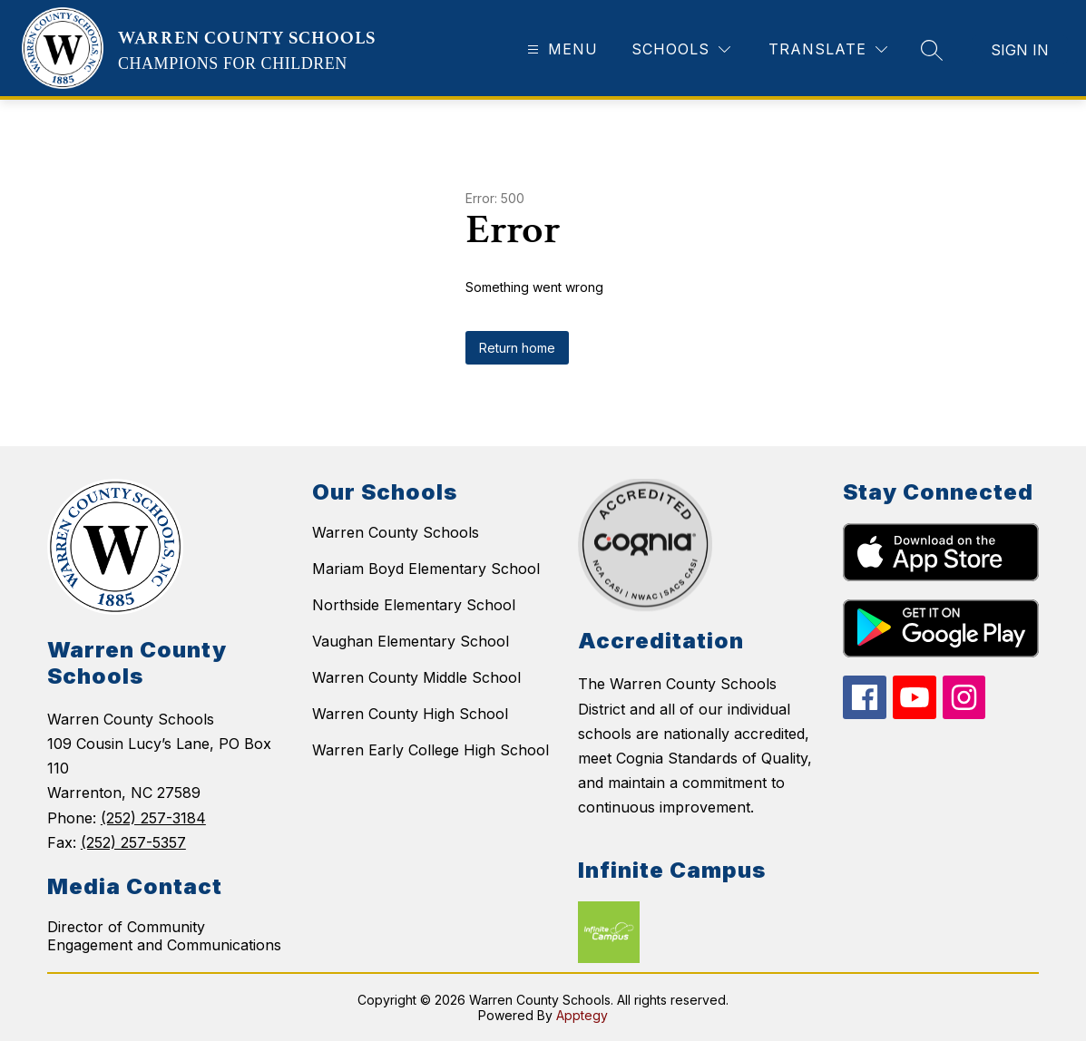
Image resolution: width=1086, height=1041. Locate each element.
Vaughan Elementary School (410, 641)
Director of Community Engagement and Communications (164, 936)
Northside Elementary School (413, 605)
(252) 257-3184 (153, 818)
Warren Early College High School (430, 750)
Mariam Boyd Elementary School (426, 568)
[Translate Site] (828, 49)
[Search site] (932, 50)
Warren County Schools (395, 532)
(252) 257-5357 (133, 842)
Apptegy (582, 1015)
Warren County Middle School (416, 677)
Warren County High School (410, 714)
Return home (517, 347)
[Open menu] (560, 49)
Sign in (1020, 50)
